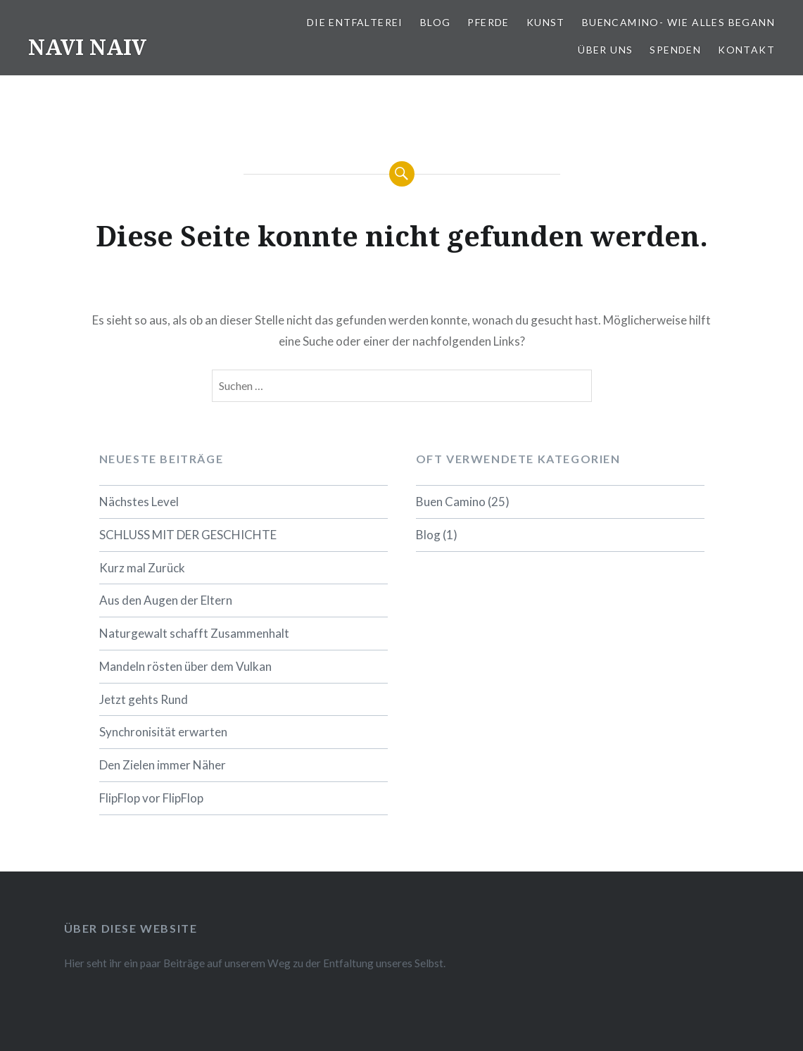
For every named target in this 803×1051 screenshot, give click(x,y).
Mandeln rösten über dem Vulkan (185, 666)
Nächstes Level (139, 501)
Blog (435, 22)
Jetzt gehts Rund (143, 699)
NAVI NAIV (87, 46)
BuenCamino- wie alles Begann (678, 22)
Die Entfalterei (355, 22)
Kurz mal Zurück (142, 567)
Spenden (675, 50)
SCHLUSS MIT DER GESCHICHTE (188, 534)
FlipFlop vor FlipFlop (151, 798)
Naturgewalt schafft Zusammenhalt (194, 633)
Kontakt (746, 50)
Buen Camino (451, 501)
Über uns (605, 50)
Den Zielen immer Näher (162, 764)
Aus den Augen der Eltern (165, 600)
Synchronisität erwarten (163, 731)
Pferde (488, 22)
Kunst (545, 22)
